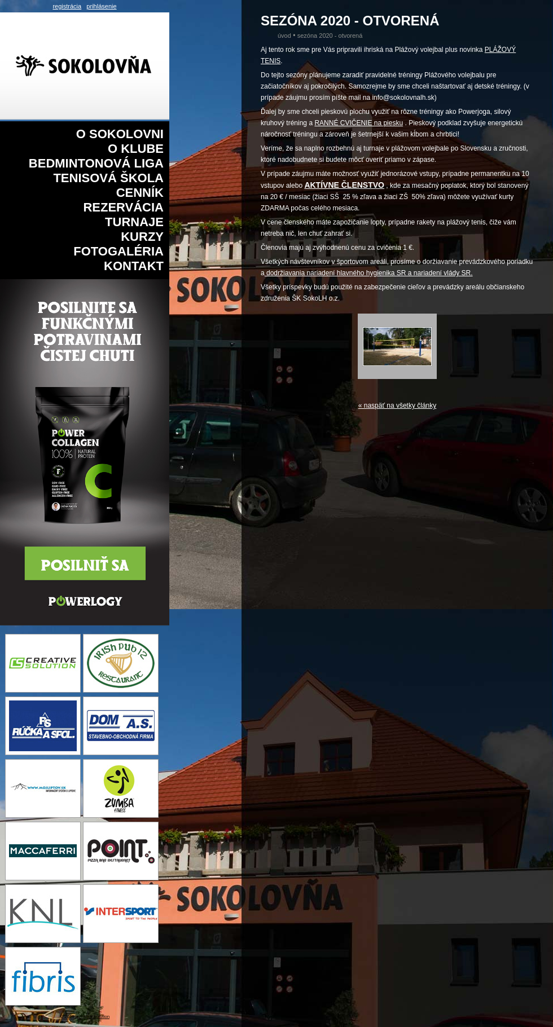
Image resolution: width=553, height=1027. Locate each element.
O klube (136, 149)
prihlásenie (101, 6)
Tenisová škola (108, 178)
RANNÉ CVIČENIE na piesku (358, 123)
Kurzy (142, 237)
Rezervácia (123, 207)
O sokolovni (120, 134)
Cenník (140, 193)
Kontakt (134, 266)
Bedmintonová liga (96, 163)
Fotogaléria (118, 251)
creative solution (93, 1016)
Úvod (284, 35)
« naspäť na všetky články (397, 405)
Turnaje (134, 222)
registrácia (66, 6)
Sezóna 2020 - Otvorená (330, 35)
